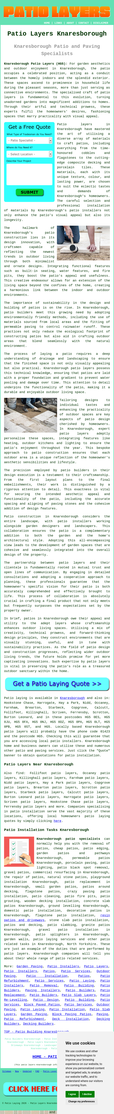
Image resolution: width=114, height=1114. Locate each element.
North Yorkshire (81, 944)
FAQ (37, 1071)
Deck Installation (70, 1019)
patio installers (85, 210)
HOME (47, 23)
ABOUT (70, 23)
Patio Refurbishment (24, 1019)
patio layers (74, 433)
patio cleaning (46, 896)
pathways (102, 853)
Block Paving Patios (71, 1014)
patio (67, 354)
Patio (9, 698)
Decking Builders (38, 1024)
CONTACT (83, 23)
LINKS (58, 23)
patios (29, 618)
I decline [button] (87, 1094)
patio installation (27, 811)
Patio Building (79, 985)
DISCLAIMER (100, 23)
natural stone (60, 877)
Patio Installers (63, 966)
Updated (27, 1071)
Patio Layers (96, 966)
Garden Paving (30, 966)
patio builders (18, 312)
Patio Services (75, 971)
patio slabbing (62, 925)
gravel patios (16, 872)
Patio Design (46, 1000)
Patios (49, 971)
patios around (96, 887)
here (57, 821)
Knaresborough (72, 698)
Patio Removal (44, 985)
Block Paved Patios (42, 1004)
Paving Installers (42, 990)
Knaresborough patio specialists (68, 839)
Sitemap (6, 1071)
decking (35, 925)
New (17, 1071)
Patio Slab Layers (79, 995)
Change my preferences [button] (81, 1101)
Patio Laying (81, 981)
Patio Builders (80, 990)
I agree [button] (72, 1094)
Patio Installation (46, 976)
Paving (102, 1014)
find (20, 773)
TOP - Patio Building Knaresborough (36, 1032)
